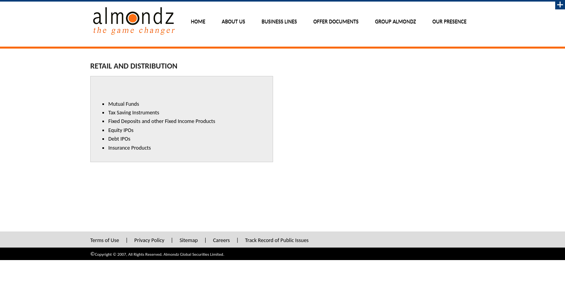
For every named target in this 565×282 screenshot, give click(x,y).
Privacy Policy (149, 240)
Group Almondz (395, 21)
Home (198, 21)
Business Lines (279, 21)
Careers (221, 240)
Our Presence (449, 21)
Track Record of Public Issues (277, 240)
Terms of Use (104, 240)
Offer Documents (336, 21)
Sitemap (189, 240)
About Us (233, 21)
